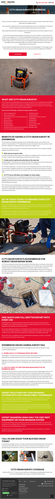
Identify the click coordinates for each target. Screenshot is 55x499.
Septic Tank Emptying (23, 488)
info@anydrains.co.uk (48, 483)
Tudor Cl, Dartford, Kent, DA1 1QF (45, 486)
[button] (1, 18)
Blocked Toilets (22, 484)
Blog (25, 481)
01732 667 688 (42, 2)
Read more (10, 486)
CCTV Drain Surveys (23, 491)
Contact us (35, 54)
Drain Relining (22, 486)
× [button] (17, 479)
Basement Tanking (23, 490)
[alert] (10, 488)
